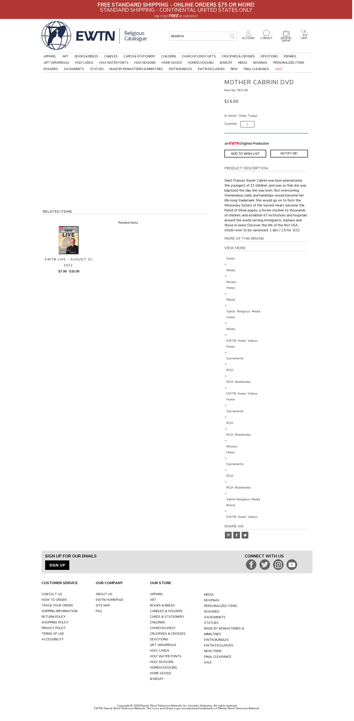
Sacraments (74, 69)
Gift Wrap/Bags (56, 63)
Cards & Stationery (139, 56)
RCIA (229, 370)
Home (230, 258)
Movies (231, 282)
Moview (232, 446)
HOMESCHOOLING (163, 667)
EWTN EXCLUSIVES (218, 645)
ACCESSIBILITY (53, 639)
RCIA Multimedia (238, 382)
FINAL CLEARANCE (217, 657)
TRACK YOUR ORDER (57, 605)
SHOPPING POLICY (55, 622)
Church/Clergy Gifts (199, 56)
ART (153, 600)
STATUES (211, 623)
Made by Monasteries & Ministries (136, 69)
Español (290, 56)
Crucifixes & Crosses (238, 56)
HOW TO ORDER (54, 600)
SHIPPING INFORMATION (59, 611)
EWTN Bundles (180, 69)
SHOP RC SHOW (286, 38)
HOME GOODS (160, 673)
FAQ (99, 611)
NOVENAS (211, 600)
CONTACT (266, 37)
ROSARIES (211, 611)
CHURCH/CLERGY (162, 628)
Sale (278, 69)
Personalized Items (288, 63)
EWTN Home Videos (242, 341)
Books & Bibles (86, 56)
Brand (230, 505)
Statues (96, 69)
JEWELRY (156, 679)
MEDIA (209, 594)
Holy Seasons (145, 63)
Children (168, 56)
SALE (208, 662)
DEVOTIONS (159, 639)
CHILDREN (157, 622)
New (234, 69)
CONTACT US (52, 594)
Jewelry (226, 63)
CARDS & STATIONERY (167, 617)
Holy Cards (84, 63)
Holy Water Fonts (113, 63)
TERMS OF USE (53, 634)
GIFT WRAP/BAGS (163, 645)
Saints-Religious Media (243, 499)
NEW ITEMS (213, 651)
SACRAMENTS (215, 617)
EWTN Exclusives (211, 69)
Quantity (230, 124)
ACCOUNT (248, 37)
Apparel (50, 56)
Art (65, 56)
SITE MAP (103, 605)
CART (304, 37)
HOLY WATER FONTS (166, 656)
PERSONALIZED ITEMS (220, 606)
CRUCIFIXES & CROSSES (168, 634)
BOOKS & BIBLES (162, 605)
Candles (110, 56)
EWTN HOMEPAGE (109, 600)
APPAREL (156, 594)
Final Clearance (256, 69)
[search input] (203, 36)
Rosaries (51, 69)
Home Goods (172, 63)
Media (242, 63)
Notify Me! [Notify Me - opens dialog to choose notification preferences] (289, 153)
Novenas (260, 63)
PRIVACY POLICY (54, 628)
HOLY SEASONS (162, 662)
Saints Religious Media (243, 311)
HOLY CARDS (159, 650)
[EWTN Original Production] (246, 143)
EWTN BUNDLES (216, 640)
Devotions (269, 56)
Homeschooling (201, 63)
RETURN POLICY (54, 617)
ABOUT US (104, 594)
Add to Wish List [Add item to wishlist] (245, 153)
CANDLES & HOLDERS (166, 611)
